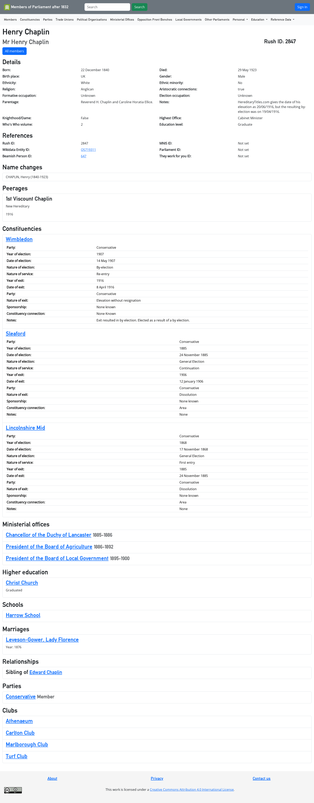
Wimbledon (19, 239)
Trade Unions (65, 19)
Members (10, 19)
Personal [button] (239, 19)
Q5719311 (88, 149)
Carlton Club (20, 732)
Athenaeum (19, 721)
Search (139, 7)
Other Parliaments (217, 19)
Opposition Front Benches (154, 19)
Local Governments (188, 19)
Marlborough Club (27, 744)
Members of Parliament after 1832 (36, 7)
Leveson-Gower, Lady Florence (42, 639)
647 (83, 156)
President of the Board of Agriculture (49, 546)
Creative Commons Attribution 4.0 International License (192, 789)
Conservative (21, 696)
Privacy (157, 778)
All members (14, 51)
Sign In (302, 7)
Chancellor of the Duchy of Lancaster (48, 534)
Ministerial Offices (122, 19)
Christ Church (22, 582)
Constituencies (30, 19)
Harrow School (23, 615)
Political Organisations (92, 19)
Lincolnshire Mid (25, 427)
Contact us (262, 778)
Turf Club (16, 756)
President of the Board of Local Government (57, 558)
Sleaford (15, 333)
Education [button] (258, 19)
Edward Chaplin (45, 672)
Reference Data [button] (281, 19)
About (52, 778)
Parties (47, 19)
